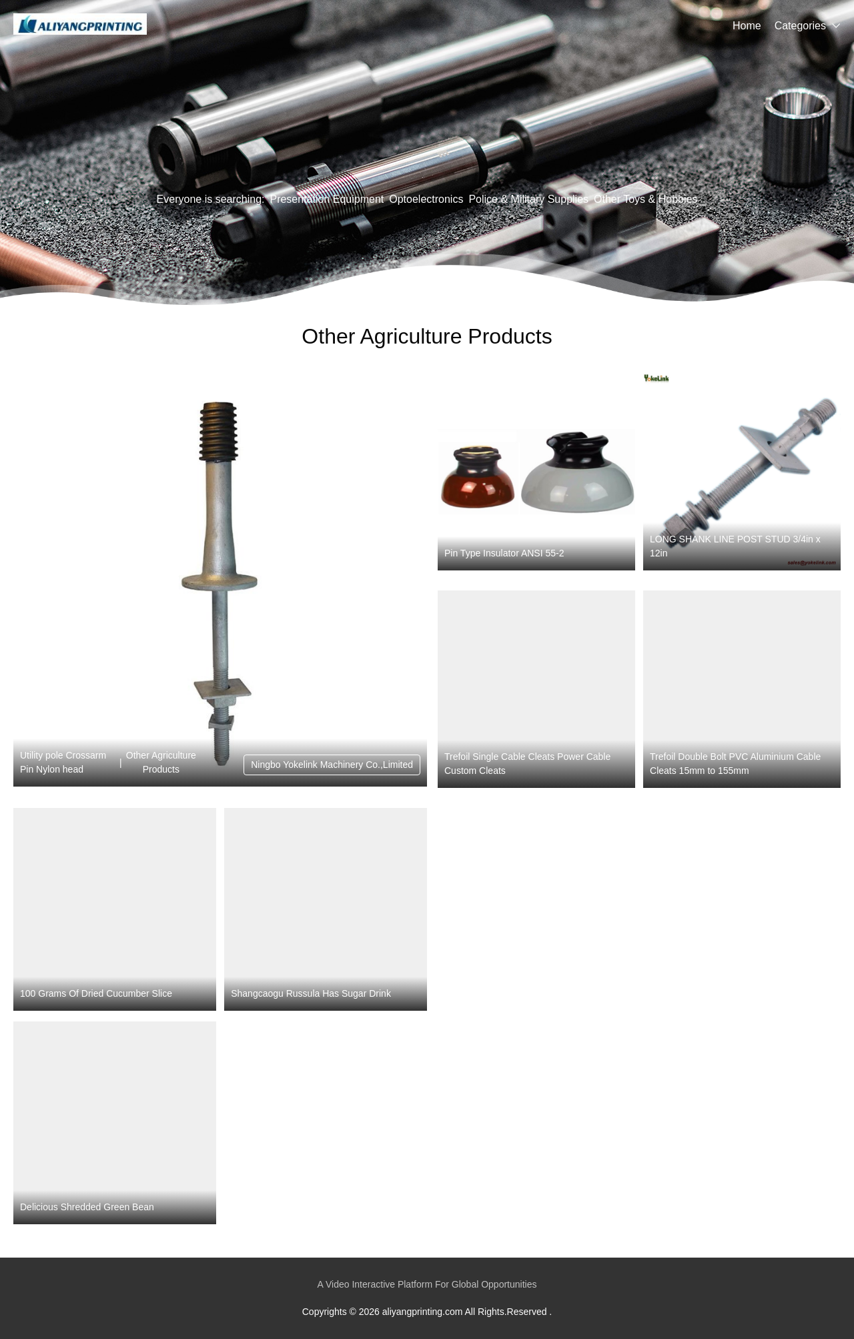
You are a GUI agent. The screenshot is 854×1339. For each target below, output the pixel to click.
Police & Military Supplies (528, 199)
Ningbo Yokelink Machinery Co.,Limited (332, 764)
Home (747, 25)
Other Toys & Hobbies (645, 199)
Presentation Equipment (327, 199)
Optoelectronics (426, 199)
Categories (800, 25)
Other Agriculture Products (161, 762)
